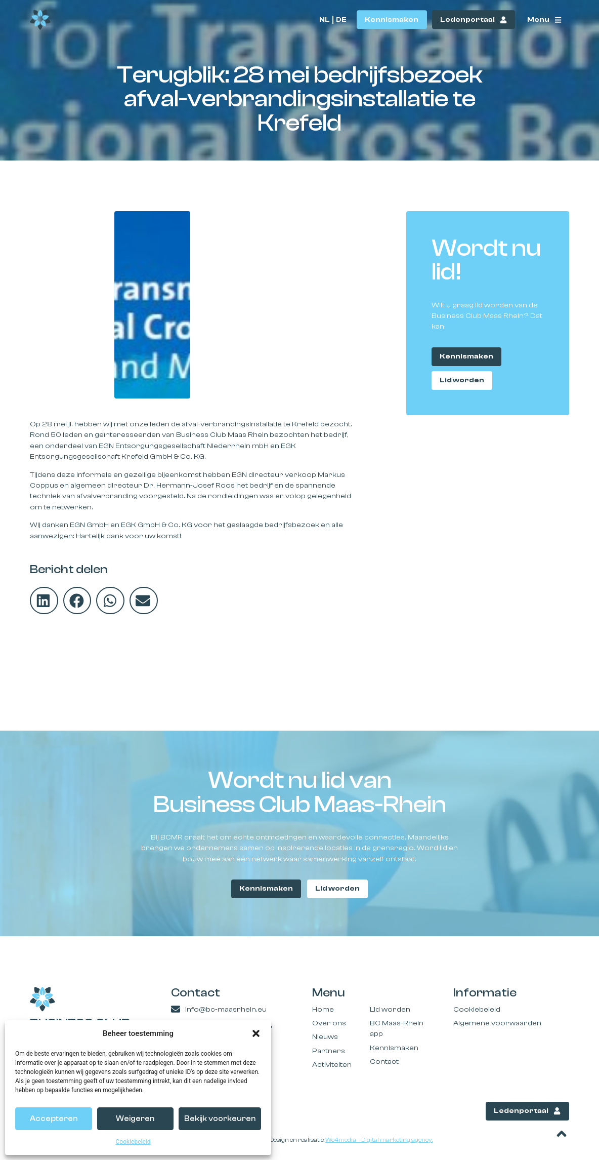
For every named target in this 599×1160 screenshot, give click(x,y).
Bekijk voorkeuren (219, 1118)
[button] (256, 1033)
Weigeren (135, 1118)
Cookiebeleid (133, 1141)
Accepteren (53, 1118)
